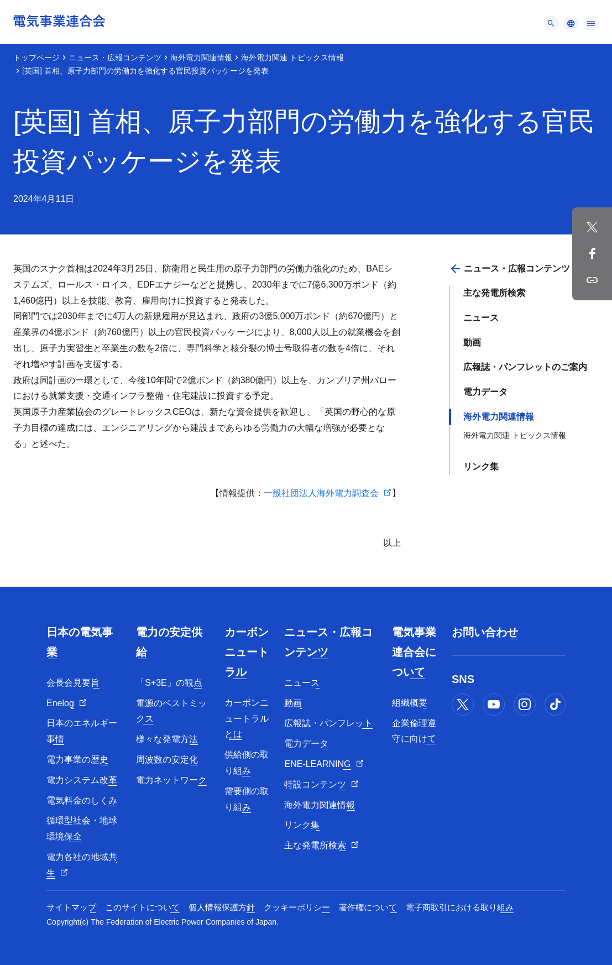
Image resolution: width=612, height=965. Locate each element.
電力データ (485, 392)
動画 (472, 342)
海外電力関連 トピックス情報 (292, 57)
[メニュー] (551, 23)
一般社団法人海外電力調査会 (321, 493)
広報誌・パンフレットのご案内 (525, 367)
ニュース (481, 317)
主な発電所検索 (494, 293)
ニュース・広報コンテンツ (115, 57)
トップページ (36, 57)
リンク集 (481, 466)
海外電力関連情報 (201, 57)
